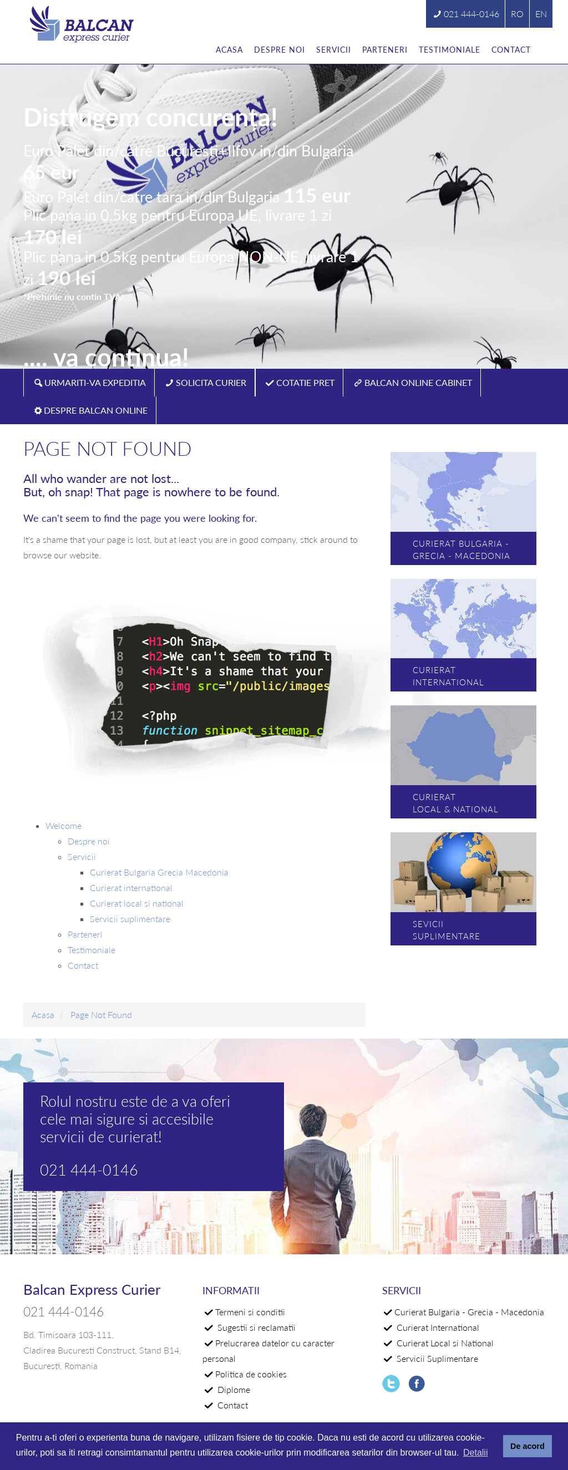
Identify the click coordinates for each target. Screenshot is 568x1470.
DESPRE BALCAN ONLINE (96, 410)
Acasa (229, 49)
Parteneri (385, 49)
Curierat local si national (137, 903)
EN (541, 13)
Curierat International (436, 1327)
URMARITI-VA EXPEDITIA (95, 382)
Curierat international (131, 887)
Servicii (333, 49)
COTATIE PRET (305, 382)
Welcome (63, 825)
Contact (511, 49)
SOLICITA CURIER (211, 382)
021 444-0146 (471, 13)
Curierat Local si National (444, 1342)
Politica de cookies (251, 1374)
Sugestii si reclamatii (255, 1327)
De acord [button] (527, 1446)
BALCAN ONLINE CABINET (418, 382)
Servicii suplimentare (130, 918)
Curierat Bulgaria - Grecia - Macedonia (469, 1311)
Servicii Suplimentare (436, 1358)
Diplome (232, 1389)
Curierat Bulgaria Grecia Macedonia (159, 872)
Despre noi (279, 49)
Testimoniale (449, 49)
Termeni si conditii (250, 1311)
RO (517, 13)
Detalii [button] (475, 1452)
